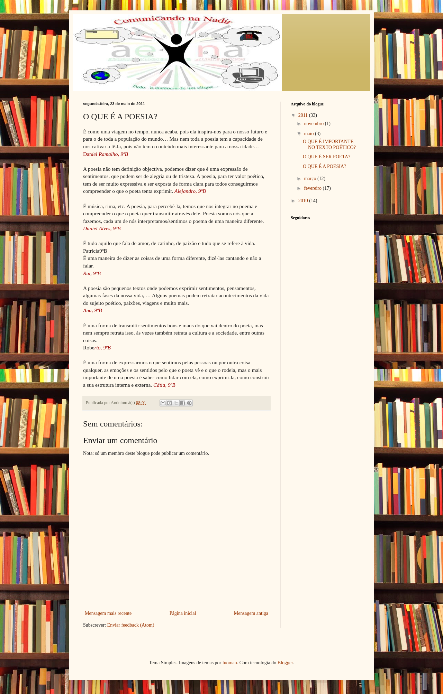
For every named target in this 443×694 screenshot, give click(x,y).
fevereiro (313, 188)
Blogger (285, 662)
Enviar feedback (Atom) (130, 625)
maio (309, 133)
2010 (303, 200)
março (310, 178)
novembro (314, 123)
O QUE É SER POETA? (326, 156)
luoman (230, 662)
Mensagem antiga (251, 613)
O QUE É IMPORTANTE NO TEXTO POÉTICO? (329, 144)
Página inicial (183, 613)
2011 (303, 115)
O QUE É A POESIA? (324, 166)
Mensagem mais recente (108, 613)
